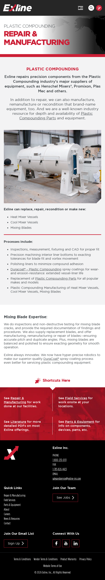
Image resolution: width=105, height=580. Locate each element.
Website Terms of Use (52, 565)
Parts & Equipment (79, 426)
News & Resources (12, 518)
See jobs (63, 497)
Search (91, 7)
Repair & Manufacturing (15, 404)
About (6, 509)
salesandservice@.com (67, 478)
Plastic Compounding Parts (55, 283)
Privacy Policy (85, 559)
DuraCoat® (51, 363)
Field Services (76, 402)
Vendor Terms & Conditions (46, 559)
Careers (7, 514)
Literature (18, 426)
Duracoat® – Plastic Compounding (36, 274)
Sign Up (14, 543)
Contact (7, 523)
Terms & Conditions (22, 559)
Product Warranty (68, 559)
